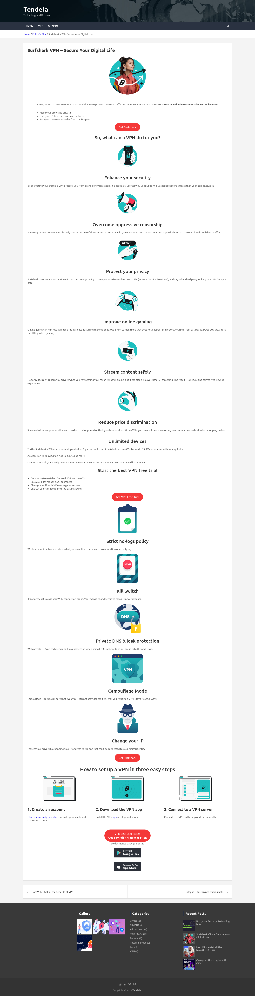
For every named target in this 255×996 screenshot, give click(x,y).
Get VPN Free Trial (127, 496)
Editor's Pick (137, 929)
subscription (45, 816)
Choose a (32, 816)
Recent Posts (196, 913)
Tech (132, 946)
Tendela (35, 9)
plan (54, 816)
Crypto (133, 920)
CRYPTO (53, 25)
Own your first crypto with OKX (211, 961)
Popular (134, 938)
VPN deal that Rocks (127, 835)
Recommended (138, 942)
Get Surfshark (127, 127)
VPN (40, 25)
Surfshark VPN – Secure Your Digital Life (213, 935)
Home (29, 25)
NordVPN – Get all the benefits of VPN (53, 891)
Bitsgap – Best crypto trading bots (204, 891)
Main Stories (137, 933)
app (115, 816)
